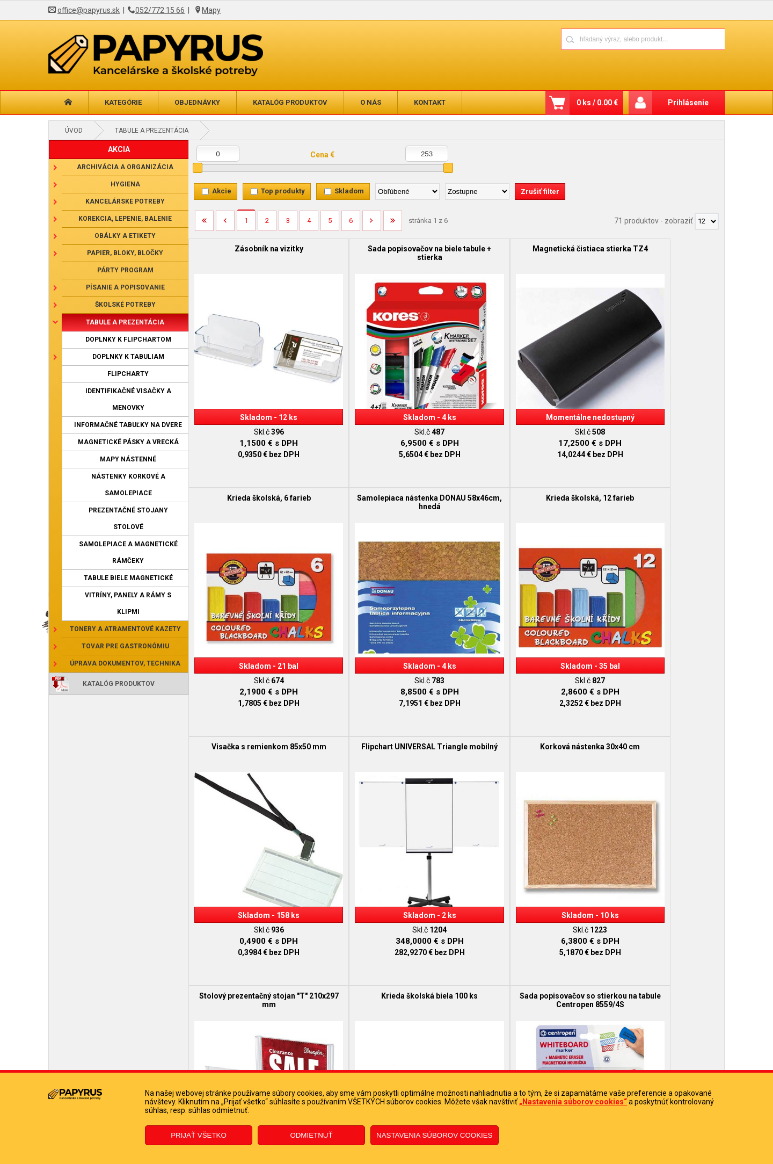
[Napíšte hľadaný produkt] (605, 38)
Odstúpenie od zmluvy (329, 1069)
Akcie (221, 191)
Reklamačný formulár (328, 1053)
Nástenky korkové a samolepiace (128, 485)
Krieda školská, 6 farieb (657, 248)
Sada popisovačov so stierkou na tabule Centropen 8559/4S (657, 718)
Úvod (74, 130)
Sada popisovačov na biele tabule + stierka (389, 253)
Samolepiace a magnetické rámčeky (128, 552)
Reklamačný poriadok (165, 1069)
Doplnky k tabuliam (128, 356)
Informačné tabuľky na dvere (128, 425)
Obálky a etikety (125, 236)
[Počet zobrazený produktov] (707, 221)
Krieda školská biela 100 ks (523, 714)
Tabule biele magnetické (128, 578)
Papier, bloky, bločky (125, 253)
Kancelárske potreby (125, 201)
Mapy (211, 10)
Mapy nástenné (128, 459)
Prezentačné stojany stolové (128, 519)
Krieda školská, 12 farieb (389, 481)
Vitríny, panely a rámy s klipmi (128, 603)
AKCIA (119, 149)
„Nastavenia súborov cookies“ (573, 1101)
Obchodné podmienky (166, 1053)
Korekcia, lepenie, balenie (125, 218)
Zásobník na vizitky (255, 248)
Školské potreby (125, 304)
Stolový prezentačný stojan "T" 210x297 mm (389, 718)
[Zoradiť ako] (477, 191)
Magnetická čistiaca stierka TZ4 (523, 248)
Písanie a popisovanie (125, 287)
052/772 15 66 (160, 10)
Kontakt (430, 102)
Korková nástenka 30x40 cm (255, 714)
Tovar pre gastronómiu (125, 646)
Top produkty (283, 191)
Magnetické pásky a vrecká (128, 442)
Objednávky (197, 102)
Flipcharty (128, 374)
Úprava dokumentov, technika (125, 663)
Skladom (349, 191)
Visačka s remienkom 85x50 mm (523, 481)
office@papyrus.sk (88, 10)
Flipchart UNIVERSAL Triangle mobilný (657, 485)
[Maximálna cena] (426, 154)
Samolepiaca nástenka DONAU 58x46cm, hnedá (255, 485)
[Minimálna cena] (217, 154)
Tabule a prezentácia (151, 130)
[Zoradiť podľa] (407, 191)
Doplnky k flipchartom (128, 339)
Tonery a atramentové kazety (125, 629)
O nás (370, 102)
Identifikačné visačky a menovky (128, 399)
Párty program (125, 270)
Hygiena (125, 184)
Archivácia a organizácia (125, 167)
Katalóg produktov (290, 102)
